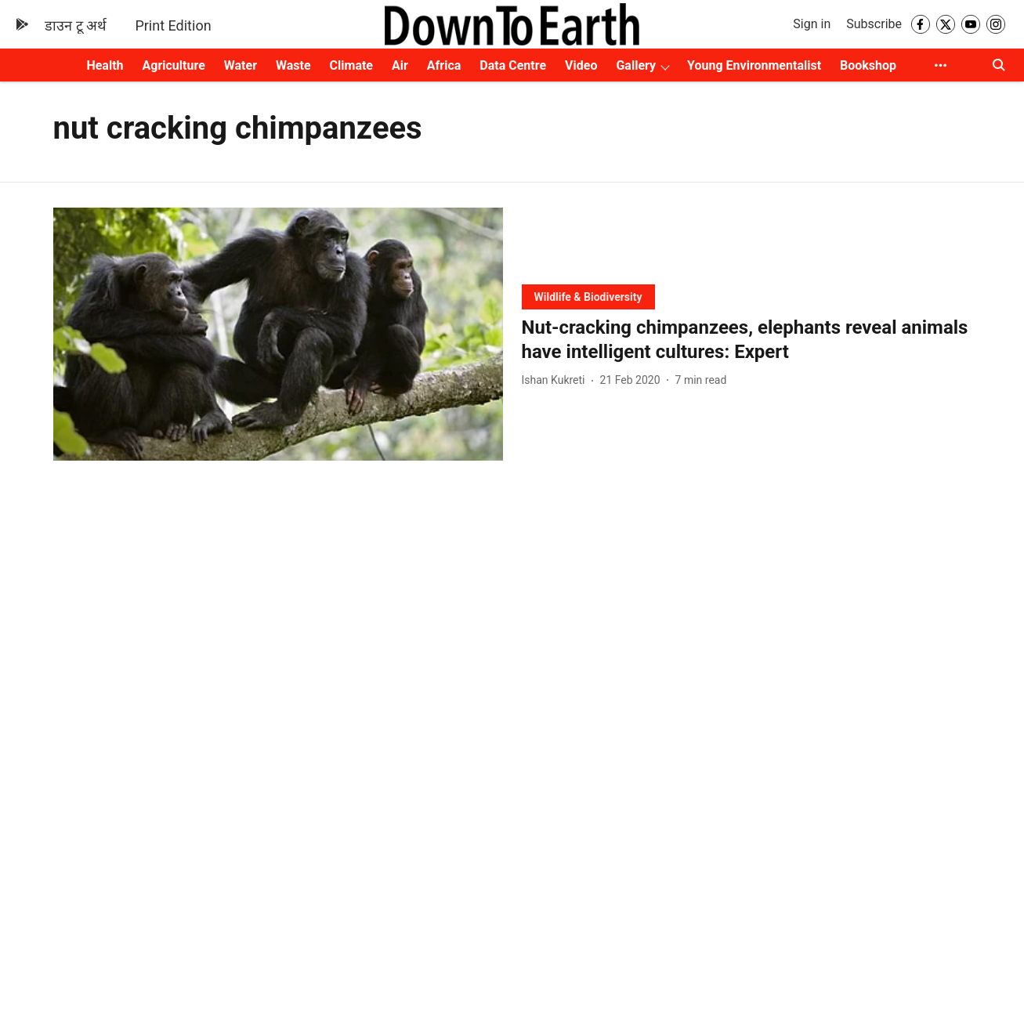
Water (240, 65)
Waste (293, 65)
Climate (351, 65)
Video (581, 65)
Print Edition (173, 25)
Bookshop (868, 65)
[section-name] (588, 296)
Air (400, 65)
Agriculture (174, 65)
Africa (444, 65)
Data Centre (512, 65)
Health (104, 65)
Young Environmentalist (754, 65)
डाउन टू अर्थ (76, 25)
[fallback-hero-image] (278, 334)
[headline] (747, 340)
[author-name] (557, 380)
